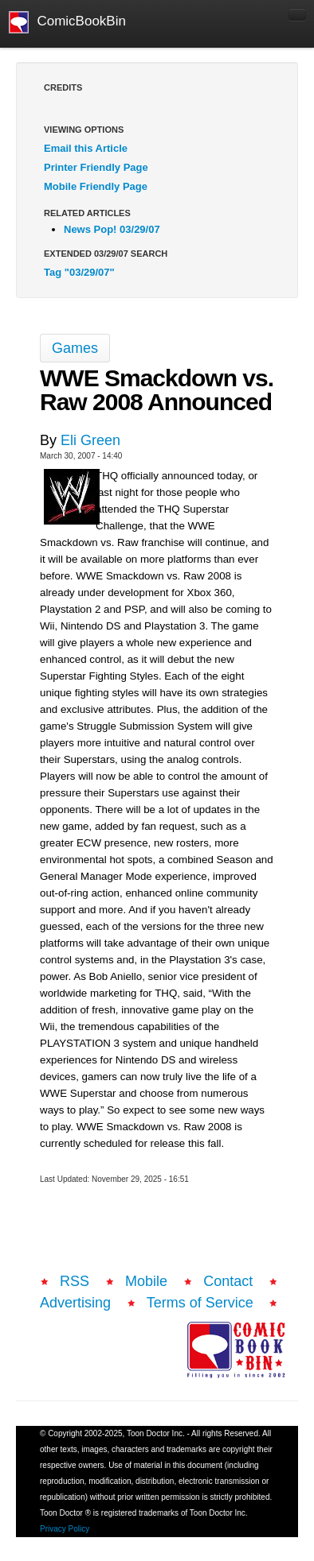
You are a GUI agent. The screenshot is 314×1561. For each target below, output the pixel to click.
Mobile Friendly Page (95, 186)
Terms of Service (200, 1303)
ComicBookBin (67, 22)
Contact (228, 1281)
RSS (74, 1281)
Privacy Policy (64, 1528)
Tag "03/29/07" (79, 272)
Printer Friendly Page (96, 167)
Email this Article (86, 148)
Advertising (75, 1303)
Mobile (146, 1281)
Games (75, 348)
